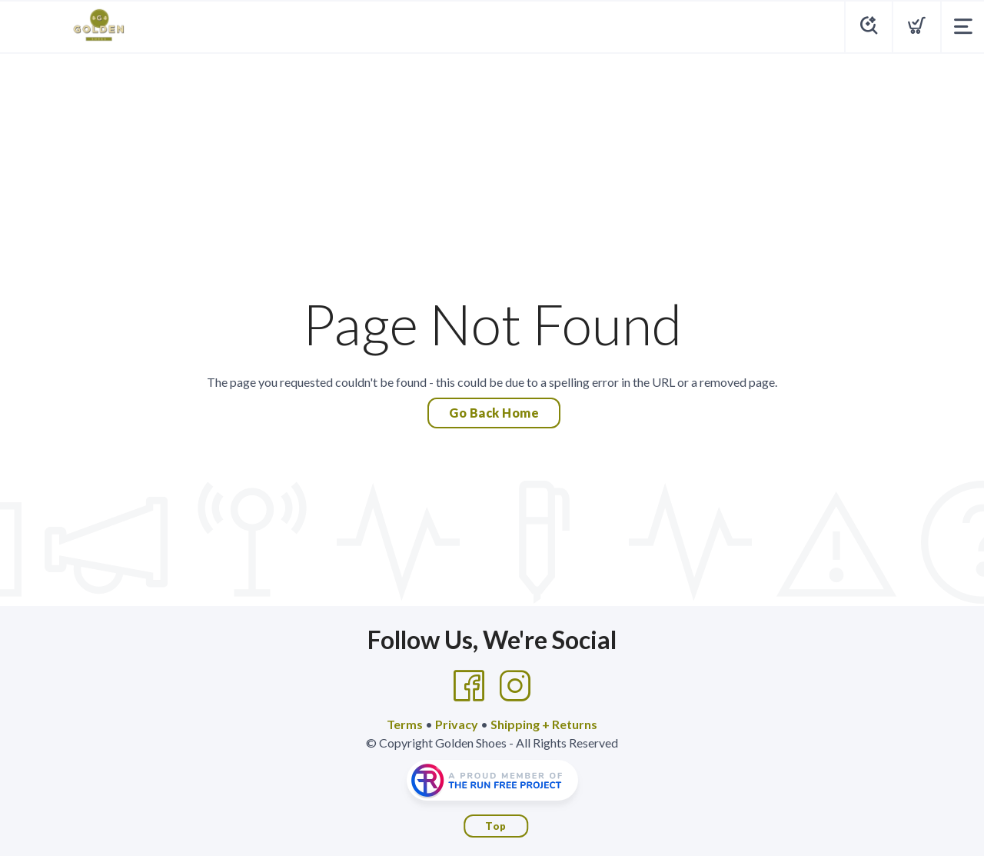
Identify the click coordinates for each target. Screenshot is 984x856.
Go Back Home (494, 412)
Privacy (456, 724)
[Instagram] (515, 686)
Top (496, 826)
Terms (405, 724)
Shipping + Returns (543, 724)
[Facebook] (469, 686)
